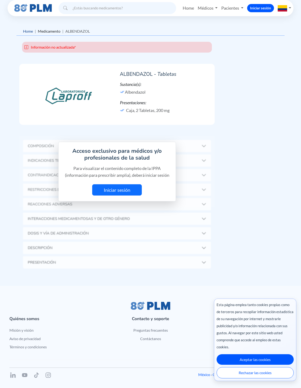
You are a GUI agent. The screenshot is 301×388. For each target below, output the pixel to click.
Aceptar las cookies (255, 359)
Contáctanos (150, 338)
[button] (284, 8)
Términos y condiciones (28, 347)
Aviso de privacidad (25, 338)
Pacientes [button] (230, 8)
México (204, 374)
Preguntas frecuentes (150, 330)
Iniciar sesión (260, 8)
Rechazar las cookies (255, 372)
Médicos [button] (206, 8)
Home (188, 8)
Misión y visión (21, 330)
